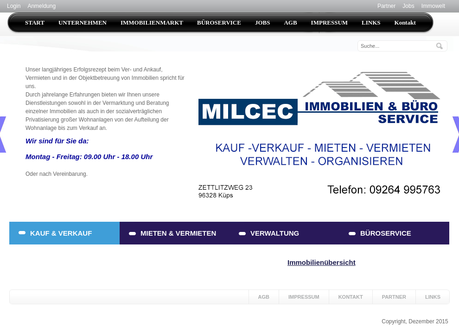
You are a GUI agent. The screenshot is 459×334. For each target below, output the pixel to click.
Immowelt (433, 6)
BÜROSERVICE (385, 233)
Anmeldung (41, 6)
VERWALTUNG (274, 233)
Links (432, 297)
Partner (386, 6)
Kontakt (350, 297)
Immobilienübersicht (321, 262)
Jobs (408, 6)
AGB (263, 297)
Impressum (303, 297)
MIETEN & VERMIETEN (178, 233)
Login (13, 6)
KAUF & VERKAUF (61, 233)
